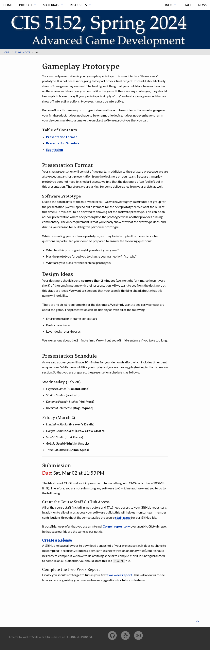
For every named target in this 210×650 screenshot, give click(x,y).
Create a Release (57, 540)
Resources (78, 5)
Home (7, 5)
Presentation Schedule (62, 143)
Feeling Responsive (79, 637)
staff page (123, 517)
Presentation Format (61, 137)
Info (168, 5)
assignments (22, 52)
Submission (54, 149)
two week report (119, 575)
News (202, 5)
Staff (187, 5)
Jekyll (48, 637)
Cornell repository (116, 526)
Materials (51, 5)
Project (25, 5)
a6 (36, 52)
